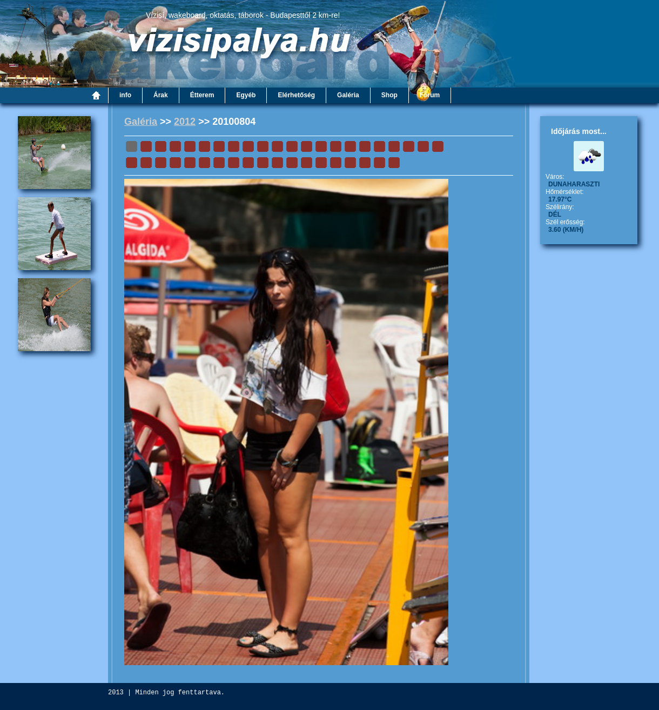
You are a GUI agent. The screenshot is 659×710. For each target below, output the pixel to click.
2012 (185, 121)
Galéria (140, 121)
